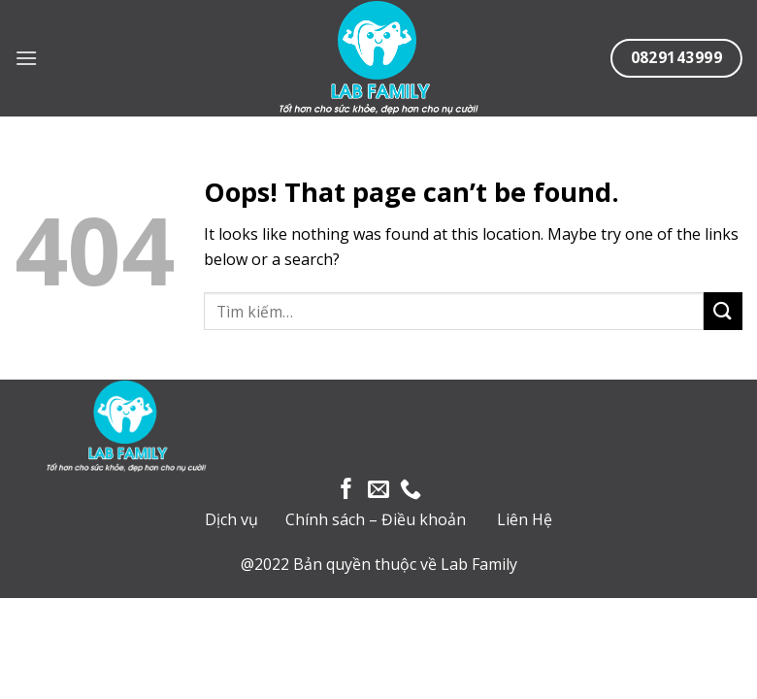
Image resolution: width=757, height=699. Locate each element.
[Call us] (410, 491)
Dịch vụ (231, 519)
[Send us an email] (378, 491)
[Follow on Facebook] (346, 491)
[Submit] (723, 311)
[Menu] (26, 58)
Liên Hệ (524, 519)
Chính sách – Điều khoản (375, 519)
